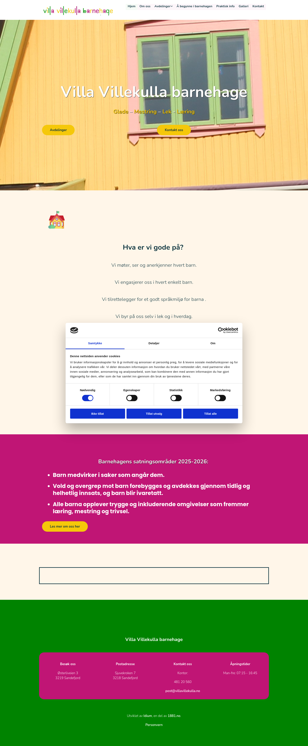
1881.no (174, 716)
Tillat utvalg (154, 413)
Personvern (153, 725)
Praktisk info (226, 6)
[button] (58, 130)
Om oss (145, 6)
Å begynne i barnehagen (195, 6)
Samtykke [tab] (95, 343)
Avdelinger (163, 6)
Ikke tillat (97, 413)
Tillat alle (210, 413)
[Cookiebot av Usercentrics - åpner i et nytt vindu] (221, 330)
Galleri (244, 6)
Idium (147, 716)
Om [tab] (212, 343)
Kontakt (258, 6)
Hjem (132, 6)
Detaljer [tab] (154, 343)
